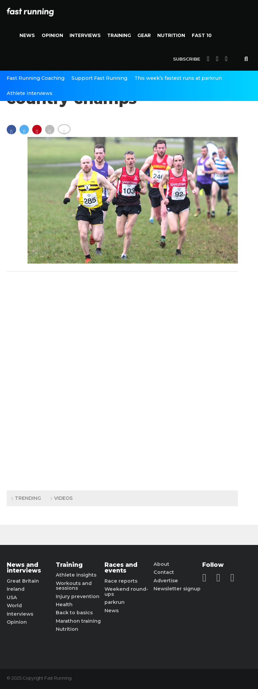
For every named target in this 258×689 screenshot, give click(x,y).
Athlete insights (76, 575)
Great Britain (23, 581)
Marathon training (78, 621)
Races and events (120, 568)
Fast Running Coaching (35, 78)
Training (119, 35)
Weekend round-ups (126, 591)
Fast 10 (202, 35)
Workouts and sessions (74, 586)
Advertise (166, 580)
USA (12, 597)
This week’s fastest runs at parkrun (178, 78)
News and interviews (24, 568)
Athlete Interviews (29, 93)
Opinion (52, 35)
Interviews (85, 35)
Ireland (16, 589)
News (27, 35)
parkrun (114, 602)
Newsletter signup (177, 588)
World (14, 605)
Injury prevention (77, 596)
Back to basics (74, 612)
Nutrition (171, 35)
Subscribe (186, 59)
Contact (164, 572)
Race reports (120, 581)
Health (64, 604)
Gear (144, 35)
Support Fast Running (99, 78)
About (161, 564)
